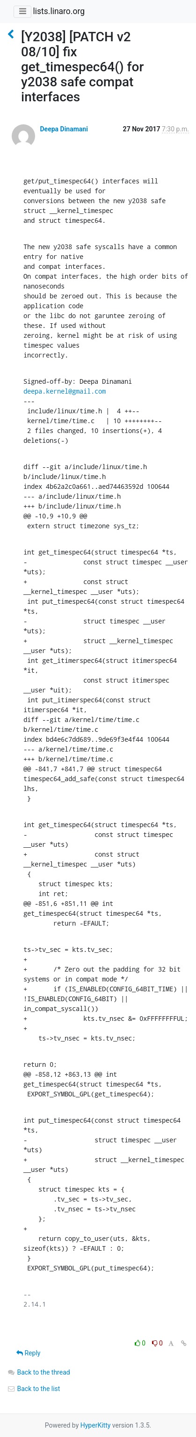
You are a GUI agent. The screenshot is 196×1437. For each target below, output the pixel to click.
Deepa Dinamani (63, 129)
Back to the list (33, 1388)
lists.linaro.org (59, 11)
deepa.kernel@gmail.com (64, 391)
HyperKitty (95, 1425)
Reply (28, 1353)
